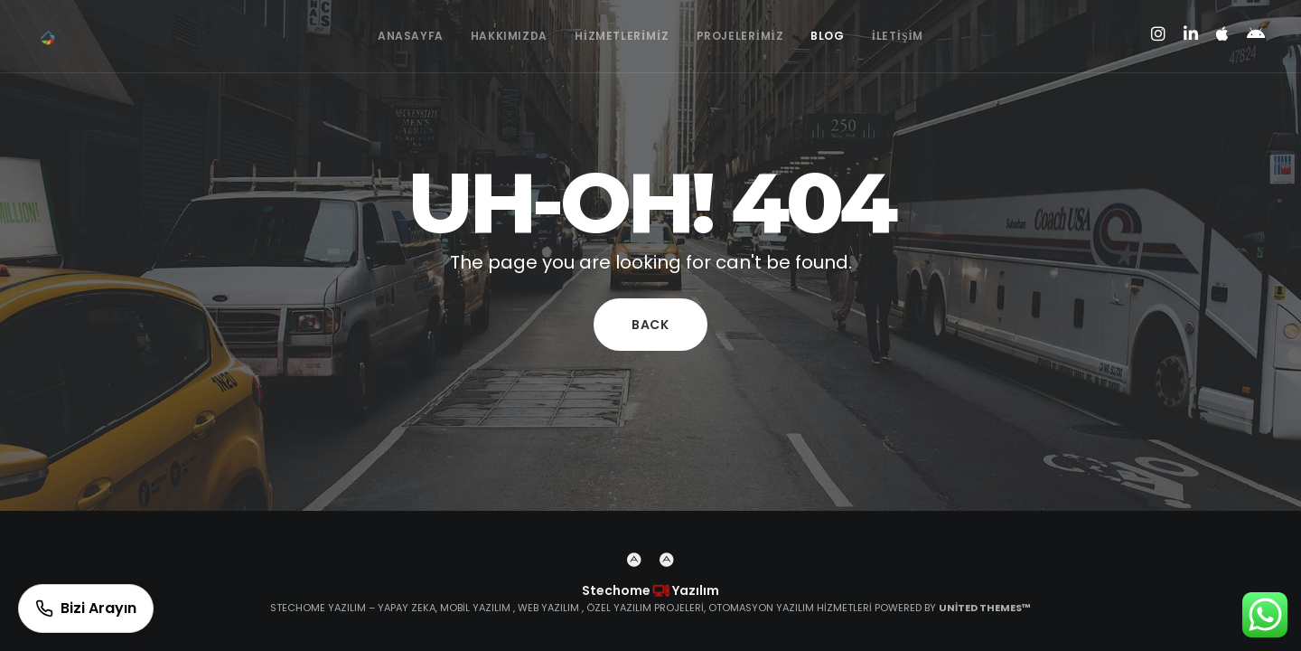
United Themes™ (985, 607)
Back (650, 325)
